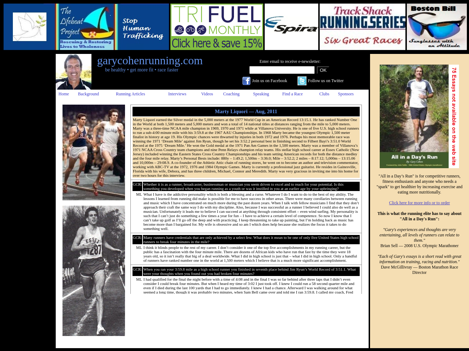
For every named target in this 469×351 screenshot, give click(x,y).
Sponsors (346, 93)
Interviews (177, 93)
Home (64, 93)
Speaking (261, 93)
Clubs (324, 93)
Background (88, 93)
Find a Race (292, 93)
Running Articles (130, 93)
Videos (207, 93)
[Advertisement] (26, 161)
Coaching (231, 93)
